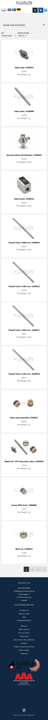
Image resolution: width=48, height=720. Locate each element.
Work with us (24, 629)
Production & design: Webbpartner (24, 715)
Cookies (24, 643)
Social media (24, 650)
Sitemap (24, 653)
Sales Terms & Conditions (24, 639)
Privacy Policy (24, 632)
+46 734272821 (24, 588)
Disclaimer (24, 636)
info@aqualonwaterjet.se (24, 591)
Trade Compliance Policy (24, 646)
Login (4, 10)
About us (24, 625)
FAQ (24, 617)
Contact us (24, 610)
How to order (24, 613)
